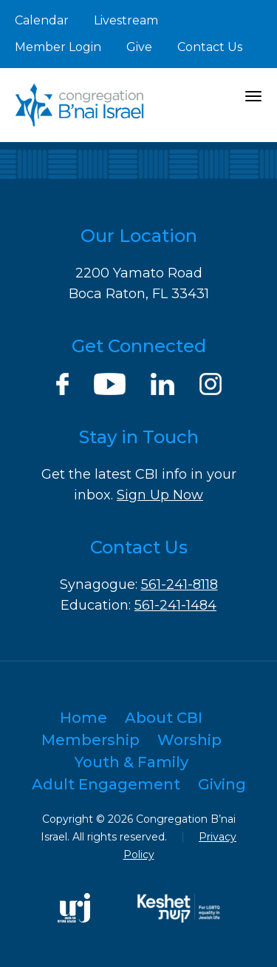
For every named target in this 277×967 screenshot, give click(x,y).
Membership (90, 740)
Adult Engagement (106, 784)
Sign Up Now (160, 495)
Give (139, 47)
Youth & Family (131, 762)
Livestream (126, 20)
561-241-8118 (179, 584)
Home (83, 718)
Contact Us (209, 47)
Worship (189, 740)
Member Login (58, 47)
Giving (222, 784)
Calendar (42, 20)
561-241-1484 (175, 605)
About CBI (163, 718)
